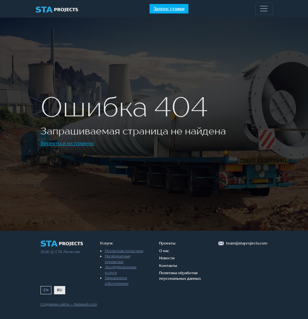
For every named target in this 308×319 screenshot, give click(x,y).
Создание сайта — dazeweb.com (69, 304)
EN (45, 290)
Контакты (168, 265)
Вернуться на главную (67, 143)
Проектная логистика (124, 250)
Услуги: (106, 243)
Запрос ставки (169, 8)
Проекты (167, 243)
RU (59, 290)
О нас (164, 250)
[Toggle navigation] (264, 9)
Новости (167, 258)
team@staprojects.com (246, 243)
